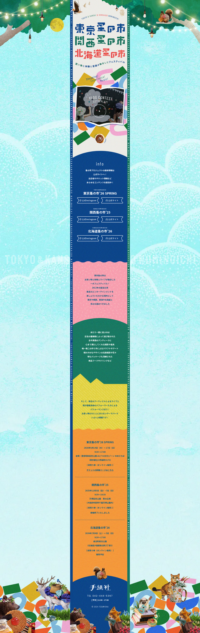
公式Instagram (89, 200)
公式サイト (113, 200)
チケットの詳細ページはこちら (100, 470)
